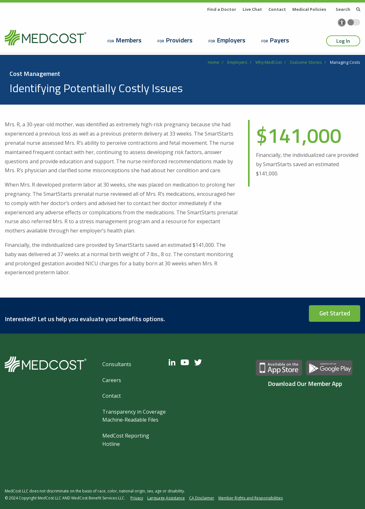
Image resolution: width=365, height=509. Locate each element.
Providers (179, 40)
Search (348, 9)
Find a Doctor (221, 9)
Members (129, 40)
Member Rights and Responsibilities (250, 498)
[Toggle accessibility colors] (353, 22)
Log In (343, 41)
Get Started (334, 313)
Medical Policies (309, 9)
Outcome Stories (306, 62)
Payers (279, 40)
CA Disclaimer (201, 498)
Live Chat (252, 9)
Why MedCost (268, 62)
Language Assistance (166, 498)
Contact (277, 9)
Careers (111, 380)
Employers (231, 40)
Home (213, 62)
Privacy (136, 498)
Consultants (116, 364)
